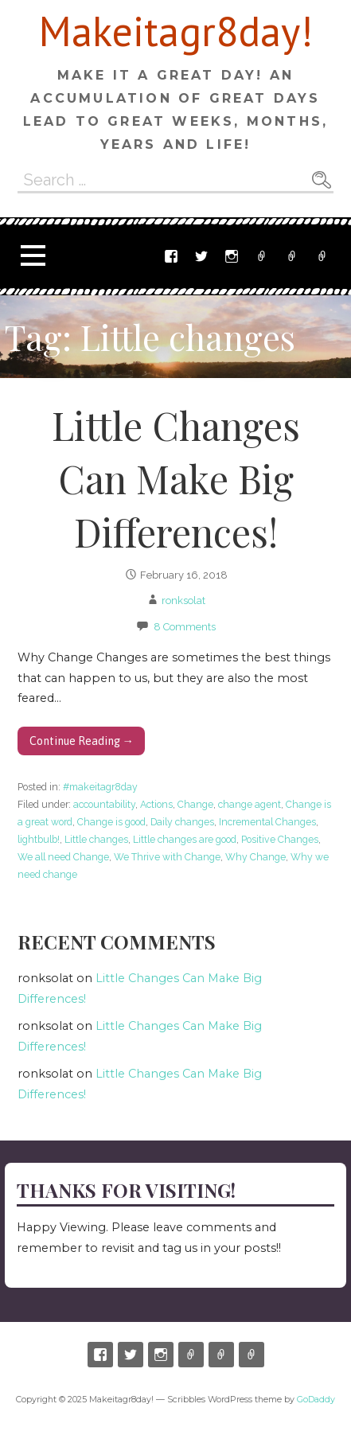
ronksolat (183, 600)
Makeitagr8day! (176, 30)
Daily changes (182, 822)
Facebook (171, 256)
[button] (32, 256)
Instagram (231, 256)
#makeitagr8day (100, 787)
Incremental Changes (267, 822)
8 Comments (185, 627)
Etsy (262, 256)
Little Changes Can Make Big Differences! (176, 478)
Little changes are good (184, 839)
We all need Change (63, 857)
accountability (104, 804)
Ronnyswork (322, 256)
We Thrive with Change (167, 857)
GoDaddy (316, 1399)
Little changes (96, 839)
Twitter (201, 256)
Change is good (111, 822)
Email (292, 256)
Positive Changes (279, 839)
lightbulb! (39, 839)
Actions (156, 804)
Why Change (255, 857)
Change (195, 804)
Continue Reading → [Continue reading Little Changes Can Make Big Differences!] (81, 741)
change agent (249, 804)
